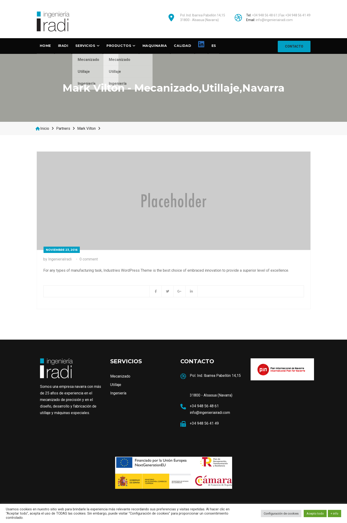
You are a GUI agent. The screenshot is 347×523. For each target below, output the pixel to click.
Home (45, 46)
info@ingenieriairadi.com (274, 20)
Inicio (44, 129)
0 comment (89, 260)
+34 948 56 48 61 (264, 15)
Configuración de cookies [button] (281, 513)
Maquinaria (154, 46)
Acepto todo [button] (315, 513)
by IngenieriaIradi (57, 260)
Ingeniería (118, 394)
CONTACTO (294, 46)
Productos (118, 46)
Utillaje (115, 385)
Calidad (182, 46)
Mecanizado (120, 377)
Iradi (63, 46)
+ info (334, 513)
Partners (63, 129)
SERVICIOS (85, 46)
